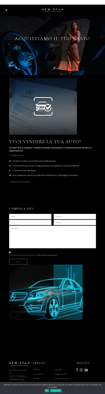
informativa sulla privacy (47, 255)
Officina (36, 369)
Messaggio (52, 237)
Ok (47, 391)
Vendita (36, 378)
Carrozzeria (38, 374)
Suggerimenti (60, 374)
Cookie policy (55, 391)
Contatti (58, 370)
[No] (102, 388)
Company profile (62, 378)
